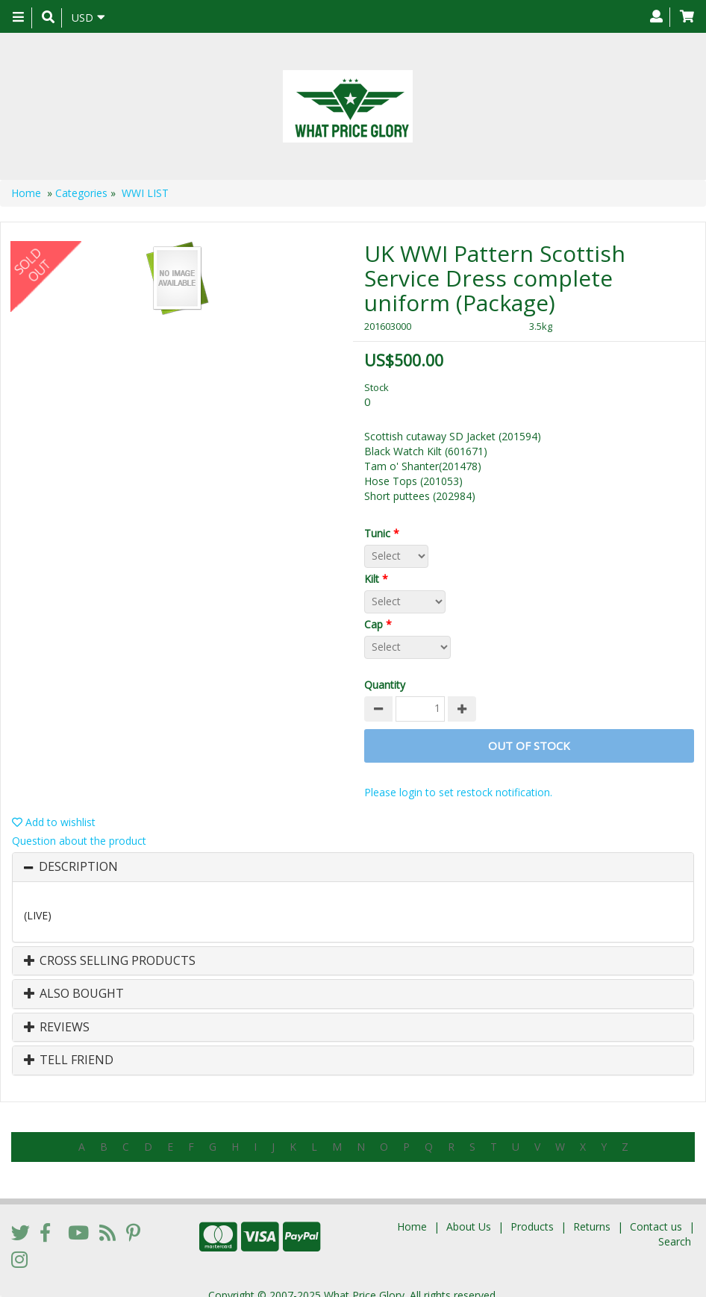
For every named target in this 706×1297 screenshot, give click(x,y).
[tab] (353, 867)
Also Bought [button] (74, 994)
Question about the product (79, 841)
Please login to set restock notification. (458, 792)
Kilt (379, 579)
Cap (381, 624)
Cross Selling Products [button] (110, 961)
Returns (591, 1214)
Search (674, 1229)
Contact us (656, 1214)
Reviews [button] (57, 1027)
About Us (468, 1214)
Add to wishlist (54, 822)
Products (532, 1214)
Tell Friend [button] (68, 1060)
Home (26, 193)
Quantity (384, 685)
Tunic (384, 533)
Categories (81, 193)
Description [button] (78, 867)
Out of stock (529, 745)
